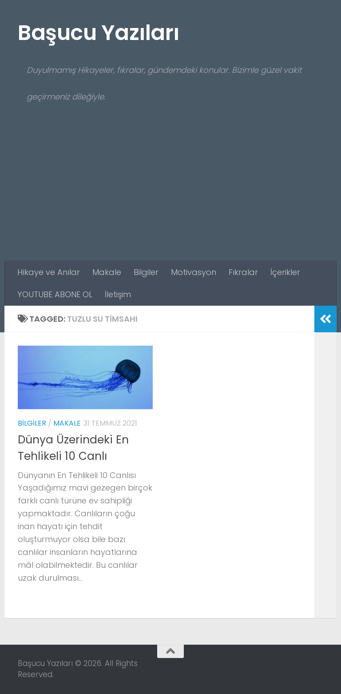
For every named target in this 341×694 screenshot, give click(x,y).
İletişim (118, 294)
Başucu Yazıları (98, 33)
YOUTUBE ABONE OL (54, 294)
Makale (106, 272)
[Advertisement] (170, 194)
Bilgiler (146, 272)
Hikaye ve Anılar (48, 272)
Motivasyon (193, 272)
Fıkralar (243, 272)
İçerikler (285, 272)
